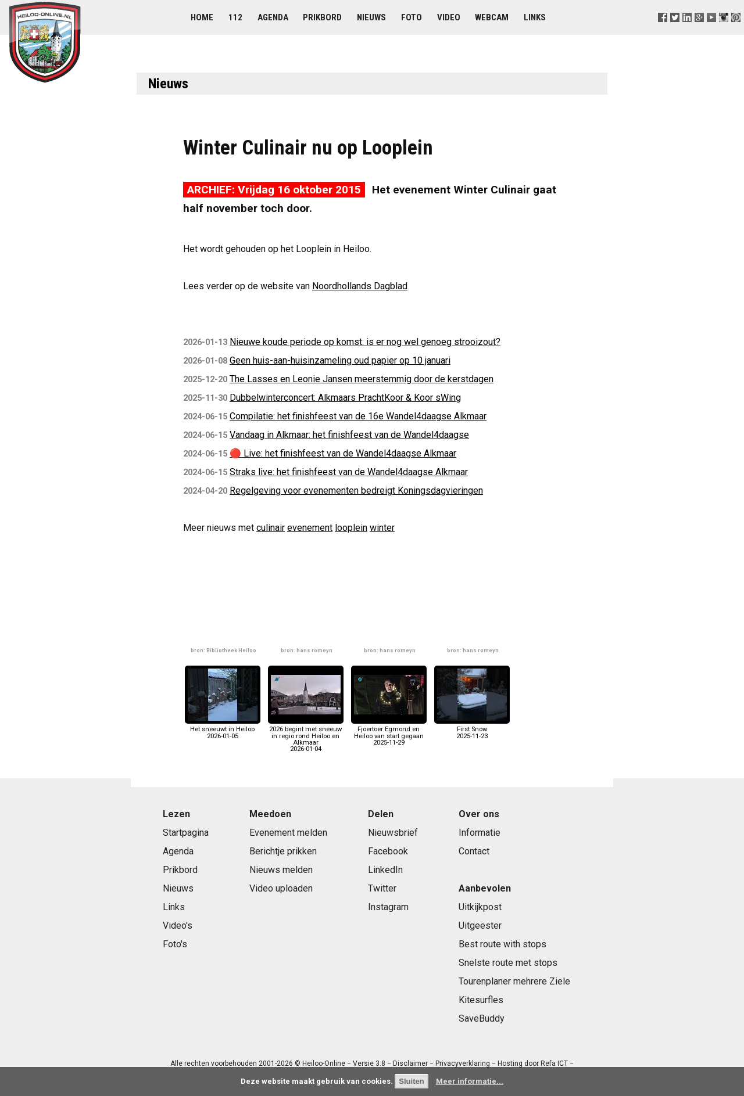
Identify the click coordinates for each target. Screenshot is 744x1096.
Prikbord (322, 17)
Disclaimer (410, 1063)
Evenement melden (288, 832)
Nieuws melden (281, 869)
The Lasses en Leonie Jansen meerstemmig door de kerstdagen (361, 379)
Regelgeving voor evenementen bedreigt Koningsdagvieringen (356, 490)
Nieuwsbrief (393, 832)
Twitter (382, 888)
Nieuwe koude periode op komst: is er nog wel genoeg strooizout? (365, 341)
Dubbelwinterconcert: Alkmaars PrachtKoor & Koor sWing (345, 397)
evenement (309, 527)
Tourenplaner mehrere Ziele (514, 981)
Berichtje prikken (283, 851)
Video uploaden (281, 888)
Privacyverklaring (462, 1063)
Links (535, 17)
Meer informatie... (469, 1081)
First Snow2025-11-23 (472, 729)
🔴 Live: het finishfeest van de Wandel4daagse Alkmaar (343, 453)
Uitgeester (480, 925)
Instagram (388, 906)
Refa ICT (554, 1063)
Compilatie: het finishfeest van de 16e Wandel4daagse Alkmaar (358, 416)
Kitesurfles (481, 999)
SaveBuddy (482, 1018)
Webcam (492, 17)
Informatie (479, 832)
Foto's (175, 944)
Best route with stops (502, 944)
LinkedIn (385, 869)
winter (382, 527)
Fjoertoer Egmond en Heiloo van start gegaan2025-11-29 (389, 732)
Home (202, 17)
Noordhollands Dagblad (359, 286)
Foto (411, 17)
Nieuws (371, 17)
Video (448, 17)
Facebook (388, 851)
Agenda (272, 17)
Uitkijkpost (480, 906)
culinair (270, 527)
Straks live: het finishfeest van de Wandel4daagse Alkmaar (349, 471)
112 (235, 17)
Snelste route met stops (508, 962)
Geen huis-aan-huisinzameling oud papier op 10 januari (340, 360)
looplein (351, 527)
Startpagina (186, 832)
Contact (474, 851)
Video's (177, 925)
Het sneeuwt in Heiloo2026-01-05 (222, 729)
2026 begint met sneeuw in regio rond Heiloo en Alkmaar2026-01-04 (306, 736)
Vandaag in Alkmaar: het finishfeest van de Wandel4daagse (349, 434)
